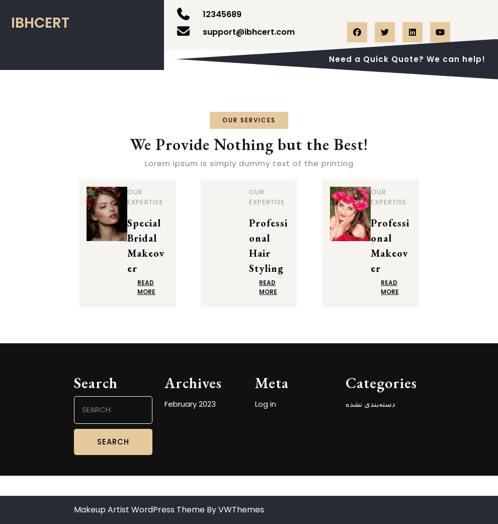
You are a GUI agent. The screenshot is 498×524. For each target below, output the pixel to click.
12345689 (222, 14)
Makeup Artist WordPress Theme (139, 509)
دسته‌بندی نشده (370, 404)
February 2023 (190, 404)
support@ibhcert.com (249, 32)
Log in (265, 404)
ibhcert (40, 23)
